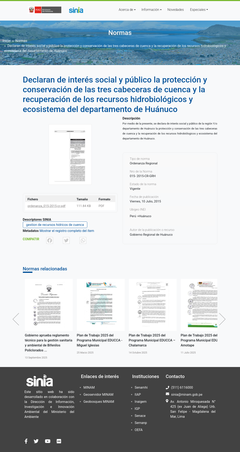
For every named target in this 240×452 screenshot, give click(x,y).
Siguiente (223, 319)
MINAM (89, 387)
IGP (137, 409)
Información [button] (150, 10)
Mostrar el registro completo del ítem (66, 231)
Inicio (6, 41)
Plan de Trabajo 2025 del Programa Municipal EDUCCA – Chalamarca (152, 340)
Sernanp (141, 423)
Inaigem (140, 402)
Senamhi (141, 387)
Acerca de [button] (126, 10)
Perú (133, 216)
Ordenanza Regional (144, 163)
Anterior (16, 319)
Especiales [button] (198, 10)
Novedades (175, 10)
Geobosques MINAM (98, 402)
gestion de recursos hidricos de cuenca (55, 225)
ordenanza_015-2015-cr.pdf (46, 206)
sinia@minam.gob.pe (186, 395)
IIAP (138, 395)
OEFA (139, 430)
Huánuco (145, 216)
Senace (140, 416)
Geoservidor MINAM (98, 395)
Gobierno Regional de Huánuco (151, 234)
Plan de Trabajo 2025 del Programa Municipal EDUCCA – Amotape (204, 340)
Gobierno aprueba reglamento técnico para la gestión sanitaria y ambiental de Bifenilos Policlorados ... (48, 342)
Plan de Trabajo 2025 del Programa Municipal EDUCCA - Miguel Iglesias (99, 340)
